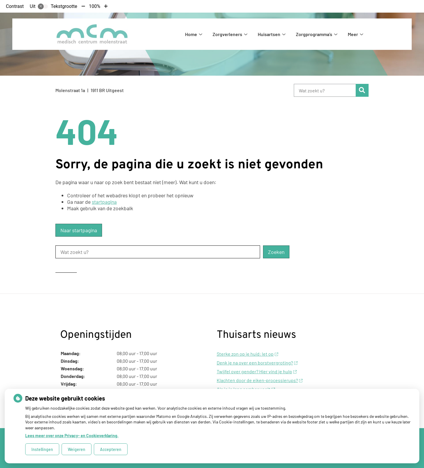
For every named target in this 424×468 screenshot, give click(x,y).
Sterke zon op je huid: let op (247, 354)
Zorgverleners (227, 34)
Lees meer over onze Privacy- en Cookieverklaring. (71, 435)
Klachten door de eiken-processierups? (259, 380)
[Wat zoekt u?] (325, 90)
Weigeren (76, 449)
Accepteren (110, 449)
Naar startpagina (78, 230)
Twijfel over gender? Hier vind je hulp (256, 371)
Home (191, 34)
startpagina (104, 202)
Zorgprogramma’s (314, 34)
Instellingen (42, 449)
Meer (353, 34)
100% (94, 6)
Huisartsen (269, 34)
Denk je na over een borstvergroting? (257, 362)
